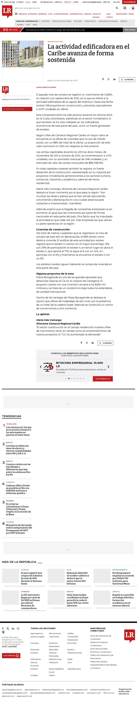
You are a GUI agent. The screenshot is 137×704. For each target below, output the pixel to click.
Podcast (34, 669)
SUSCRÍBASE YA (103, 379)
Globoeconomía (74, 652)
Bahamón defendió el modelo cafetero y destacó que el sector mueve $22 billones (78, 578)
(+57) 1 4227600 (9, 646)
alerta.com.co (8, 696)
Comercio (10, 482)
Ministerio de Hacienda (108, 21)
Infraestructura (55, 659)
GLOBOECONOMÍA (61, 14)
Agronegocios (37, 633)
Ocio (69, 662)
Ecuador (25, 570)
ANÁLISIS (87, 14)
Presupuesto (90, 21)
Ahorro (20, 25)
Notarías (46, 21)
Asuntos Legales (38, 636)
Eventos (70, 649)
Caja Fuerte (54, 636)
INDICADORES (121, 14)
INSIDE (131, 14)
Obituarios (53, 662)
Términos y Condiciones (100, 652)
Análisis (70, 633)
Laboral (116, 591)
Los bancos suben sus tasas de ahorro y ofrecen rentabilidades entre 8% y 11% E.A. (18, 450)
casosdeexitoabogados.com (14, 693)
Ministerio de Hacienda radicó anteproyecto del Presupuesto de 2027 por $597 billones (19, 529)
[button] (39, 367)
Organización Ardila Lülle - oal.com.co (125, 691)
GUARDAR (127, 79)
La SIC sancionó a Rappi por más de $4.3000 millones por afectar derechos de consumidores (30, 601)
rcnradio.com (78, 693)
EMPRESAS (42, 14)
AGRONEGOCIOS (76, 14)
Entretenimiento (120, 570)
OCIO (50, 14)
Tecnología (11, 424)
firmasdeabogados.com (77, 689)
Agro (35, 25)
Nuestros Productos (99, 642)
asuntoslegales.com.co (12, 689)
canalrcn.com (64, 693)
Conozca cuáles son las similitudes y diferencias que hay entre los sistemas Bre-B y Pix (18, 469)
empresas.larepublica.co (53, 689)
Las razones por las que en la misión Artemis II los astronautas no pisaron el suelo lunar (18, 431)
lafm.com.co (108, 693)
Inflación (78, 21)
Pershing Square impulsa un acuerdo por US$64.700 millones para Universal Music (123, 578)
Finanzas (34, 652)
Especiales (53, 649)
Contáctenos (96, 645)
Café (28, 25)
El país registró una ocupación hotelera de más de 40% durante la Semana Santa (31, 578)
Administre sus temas (13, 109)
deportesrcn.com (24, 696)
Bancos (124, 21)
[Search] (117, 8)
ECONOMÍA (32, 14)
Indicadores (36, 659)
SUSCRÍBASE (129, 2)
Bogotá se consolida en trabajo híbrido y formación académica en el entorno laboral (123, 600)
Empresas (35, 649)
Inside (70, 659)
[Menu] (16, 14)
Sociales (34, 675)
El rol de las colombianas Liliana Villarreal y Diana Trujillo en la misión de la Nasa (18, 509)
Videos (52, 675)
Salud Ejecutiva (74, 669)
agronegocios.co (32, 689)
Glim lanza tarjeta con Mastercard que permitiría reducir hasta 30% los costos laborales (78, 600)
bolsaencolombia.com (100, 689)
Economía (71, 643)
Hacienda (10, 501)
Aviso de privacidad (98, 648)
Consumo (35, 643)
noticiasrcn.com (94, 693)
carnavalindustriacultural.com (42, 693)
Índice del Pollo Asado (61, 21)
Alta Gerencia (55, 633)
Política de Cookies (98, 661)
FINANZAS (23, 14)
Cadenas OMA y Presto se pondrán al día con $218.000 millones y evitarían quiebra (18, 489)
